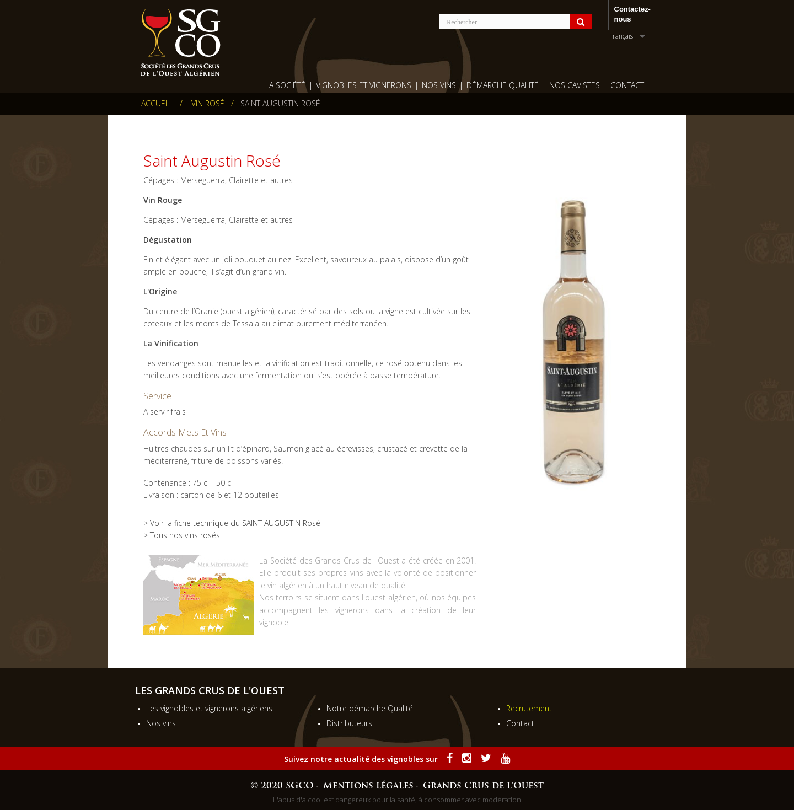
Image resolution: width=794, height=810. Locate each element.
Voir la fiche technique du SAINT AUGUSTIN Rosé (235, 523)
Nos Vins (439, 85)
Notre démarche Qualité (369, 708)
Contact (627, 85)
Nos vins (161, 723)
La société (285, 85)
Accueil (156, 104)
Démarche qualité (502, 85)
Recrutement (529, 708)
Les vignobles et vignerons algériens (209, 708)
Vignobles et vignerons (363, 85)
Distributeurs (349, 723)
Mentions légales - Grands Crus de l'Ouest (433, 786)
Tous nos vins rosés (185, 535)
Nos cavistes (574, 85)
